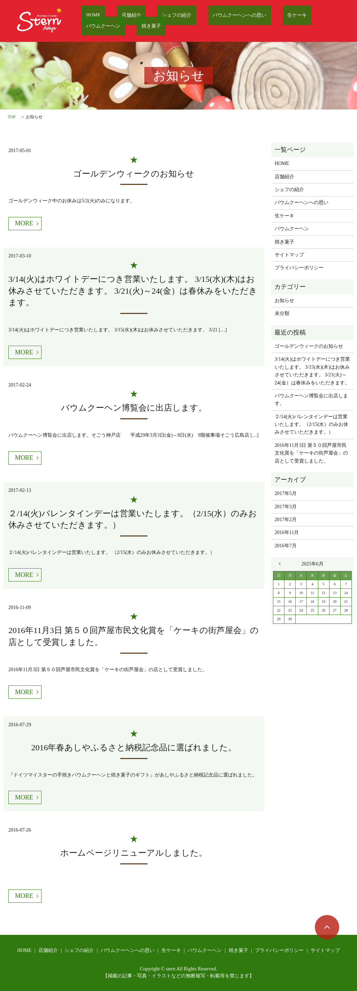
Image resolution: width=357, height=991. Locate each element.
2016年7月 (286, 545)
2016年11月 (287, 532)
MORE (24, 223)
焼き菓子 (91, 26)
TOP (11, 116)
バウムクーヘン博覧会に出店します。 (134, 407)
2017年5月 (286, 493)
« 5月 (281, 564)
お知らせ (284, 300)
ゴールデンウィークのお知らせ (133, 173)
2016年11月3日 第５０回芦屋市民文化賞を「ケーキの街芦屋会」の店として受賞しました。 (311, 453)
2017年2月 (286, 519)
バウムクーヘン (293, 15)
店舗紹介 (117, 15)
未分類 (282, 313)
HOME (89, 15)
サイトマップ (289, 254)
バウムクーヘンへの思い (207, 15)
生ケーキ (255, 15)
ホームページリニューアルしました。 (133, 852)
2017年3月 (286, 506)
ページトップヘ (327, 927)
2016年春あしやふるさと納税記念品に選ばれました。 (133, 747)
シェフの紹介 (153, 15)
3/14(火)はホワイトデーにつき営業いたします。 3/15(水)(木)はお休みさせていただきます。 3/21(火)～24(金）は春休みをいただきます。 (132, 291)
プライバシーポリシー (299, 267)
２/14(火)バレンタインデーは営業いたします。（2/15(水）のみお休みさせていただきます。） (312, 424)
